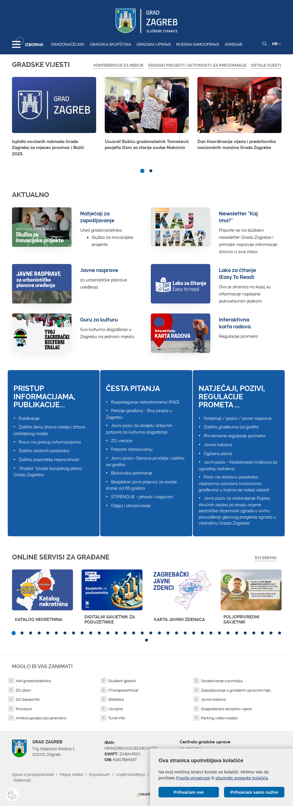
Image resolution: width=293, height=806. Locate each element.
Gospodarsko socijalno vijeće (226, 709)
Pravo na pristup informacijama (50, 442)
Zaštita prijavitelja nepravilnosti (49, 459)
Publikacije (29, 418)
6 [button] (56, 633)
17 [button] (151, 633)
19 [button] (168, 633)
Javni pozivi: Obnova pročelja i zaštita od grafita (145, 461)
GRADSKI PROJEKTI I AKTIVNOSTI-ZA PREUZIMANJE (197, 65)
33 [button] (146, 640)
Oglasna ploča (218, 453)
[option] (54, 118)
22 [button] (194, 633)
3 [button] (30, 633)
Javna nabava (218, 444)
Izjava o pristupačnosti (33, 774)
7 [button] (65, 633)
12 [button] (108, 633)
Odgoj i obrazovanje (131, 505)
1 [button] (142, 171)
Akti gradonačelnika (33, 681)
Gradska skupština (110, 44)
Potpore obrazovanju (132, 449)
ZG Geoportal (27, 699)
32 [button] (279, 633)
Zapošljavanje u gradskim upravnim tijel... (236, 690)
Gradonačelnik (67, 44)
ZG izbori (23, 690)
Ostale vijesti (266, 65)
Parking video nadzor (219, 718)
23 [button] (202, 633)
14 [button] (125, 633)
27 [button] (236, 633)
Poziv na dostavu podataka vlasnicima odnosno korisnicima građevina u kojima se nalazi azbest (234, 483)
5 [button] (48, 633)
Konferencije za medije (118, 65)
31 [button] (271, 633)
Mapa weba (71, 774)
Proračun (24, 709)
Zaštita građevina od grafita (231, 427)
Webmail (22, 780)
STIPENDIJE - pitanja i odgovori (142, 496)
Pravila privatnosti (193, 777)
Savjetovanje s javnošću (222, 681)
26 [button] (228, 633)
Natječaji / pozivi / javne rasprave (238, 418)
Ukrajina (115, 709)
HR (276, 43)
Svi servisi (266, 557)
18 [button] (159, 633)
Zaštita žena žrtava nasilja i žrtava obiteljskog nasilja (49, 430)
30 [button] (262, 633)
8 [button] (73, 633)
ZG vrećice (121, 440)
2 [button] (151, 171)
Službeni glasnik (122, 681)
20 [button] (176, 633)
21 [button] (185, 633)
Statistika (116, 699)
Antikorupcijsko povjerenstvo (41, 718)
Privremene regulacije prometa (234, 435)
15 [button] (133, 633)
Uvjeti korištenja (130, 774)
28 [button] (245, 633)
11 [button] (99, 633)
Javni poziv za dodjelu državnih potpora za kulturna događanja (139, 429)
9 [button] (82, 633)
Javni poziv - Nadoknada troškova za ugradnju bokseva (238, 465)
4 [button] (39, 633)
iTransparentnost (123, 690)
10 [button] (91, 633)
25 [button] (219, 633)
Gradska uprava (153, 44)
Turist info (116, 718)
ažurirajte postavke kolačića (241, 777)
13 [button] (116, 633)
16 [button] (142, 633)
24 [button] (211, 633)
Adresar (233, 44)
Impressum (99, 774)
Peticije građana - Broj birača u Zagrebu (139, 414)
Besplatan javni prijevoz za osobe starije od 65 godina (141, 485)
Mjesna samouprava (197, 44)
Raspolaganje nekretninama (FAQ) (145, 402)
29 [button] (254, 633)
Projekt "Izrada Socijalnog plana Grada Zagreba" (47, 472)
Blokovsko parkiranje (131, 473)
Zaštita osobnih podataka (44, 450)
